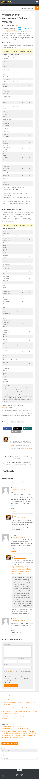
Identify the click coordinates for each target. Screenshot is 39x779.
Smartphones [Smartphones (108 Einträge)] (12, 731)
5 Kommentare (27, 8)
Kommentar (7, 644)
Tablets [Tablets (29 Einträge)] (12, 733)
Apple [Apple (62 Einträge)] (13, 727)
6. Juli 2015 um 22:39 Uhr (19, 620)
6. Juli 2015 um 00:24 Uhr (19, 537)
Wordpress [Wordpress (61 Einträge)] (22, 737)
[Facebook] (19, 775)
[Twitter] (17, 775)
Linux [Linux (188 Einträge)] (28, 729)
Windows (13, 421)
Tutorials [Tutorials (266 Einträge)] (31, 733)
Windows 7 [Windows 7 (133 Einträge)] (22, 735)
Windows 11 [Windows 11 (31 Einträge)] (15, 737)
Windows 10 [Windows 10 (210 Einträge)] (6, 737)
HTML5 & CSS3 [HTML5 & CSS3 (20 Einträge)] (13, 729)
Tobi (16, 25)
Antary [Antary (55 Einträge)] (9, 727)
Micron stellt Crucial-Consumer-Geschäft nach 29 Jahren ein (18, 708)
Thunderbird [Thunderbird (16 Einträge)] (24, 733)
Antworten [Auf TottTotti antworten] (14, 511)
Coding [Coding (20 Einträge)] (17, 727)
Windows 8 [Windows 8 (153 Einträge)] (30, 735)
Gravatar (10, 671)
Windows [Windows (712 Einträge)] (13, 735)
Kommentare (8, 482)
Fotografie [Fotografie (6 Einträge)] (27, 726)
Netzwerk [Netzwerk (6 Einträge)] (32, 729)
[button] (7, 428)
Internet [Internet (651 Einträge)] (22, 728)
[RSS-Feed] (22, 775)
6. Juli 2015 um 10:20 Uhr (20, 558)
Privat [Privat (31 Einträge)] (35, 729)
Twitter (28, 448)
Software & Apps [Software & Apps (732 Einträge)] (26, 731)
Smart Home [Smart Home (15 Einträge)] (4, 731)
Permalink (5, 424)
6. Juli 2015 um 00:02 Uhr (20, 517)
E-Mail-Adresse (23, 659)
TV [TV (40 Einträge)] (36, 733)
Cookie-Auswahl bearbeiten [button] (10, 743)
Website (6, 664)
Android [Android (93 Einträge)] (4, 727)
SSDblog (11, 445)
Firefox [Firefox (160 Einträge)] (22, 726)
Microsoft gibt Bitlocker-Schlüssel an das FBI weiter (15, 699)
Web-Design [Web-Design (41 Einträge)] (5, 735)
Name (6, 659)
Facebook (12, 450)
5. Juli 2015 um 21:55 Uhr (19, 489)
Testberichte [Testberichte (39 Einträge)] (17, 733)
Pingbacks (19, 482)
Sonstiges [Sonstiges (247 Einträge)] (5, 733)
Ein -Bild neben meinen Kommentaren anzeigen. (17, 672)
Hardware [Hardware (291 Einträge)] (5, 729)
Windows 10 (20, 421)
